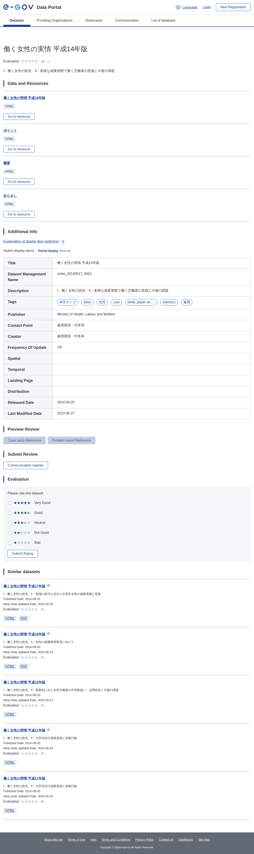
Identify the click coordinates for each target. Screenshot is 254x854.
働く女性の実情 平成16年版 (24, 634)
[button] (186, 7)
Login (207, 7)
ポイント (10, 130)
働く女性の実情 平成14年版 (24, 98)
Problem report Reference (71, 440)
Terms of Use (76, 839)
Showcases (94, 20)
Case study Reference (24, 440)
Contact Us (166, 839)
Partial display (48, 250)
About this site (53, 839)
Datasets (17, 20)
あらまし (10, 195)
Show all (64, 250)
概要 (6, 163)
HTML (10, 618)
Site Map (204, 839)
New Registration (233, 7)
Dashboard (186, 839)
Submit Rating (22, 553)
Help (93, 839)
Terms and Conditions (116, 839)
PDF (24, 618)
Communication (127, 20)
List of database (163, 20)
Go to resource (19, 116)
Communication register (26, 465)
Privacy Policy (144, 839)
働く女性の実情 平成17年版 (24, 586)
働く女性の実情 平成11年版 (24, 730)
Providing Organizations (55, 20)
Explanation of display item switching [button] (34, 241)
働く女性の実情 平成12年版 (24, 682)
